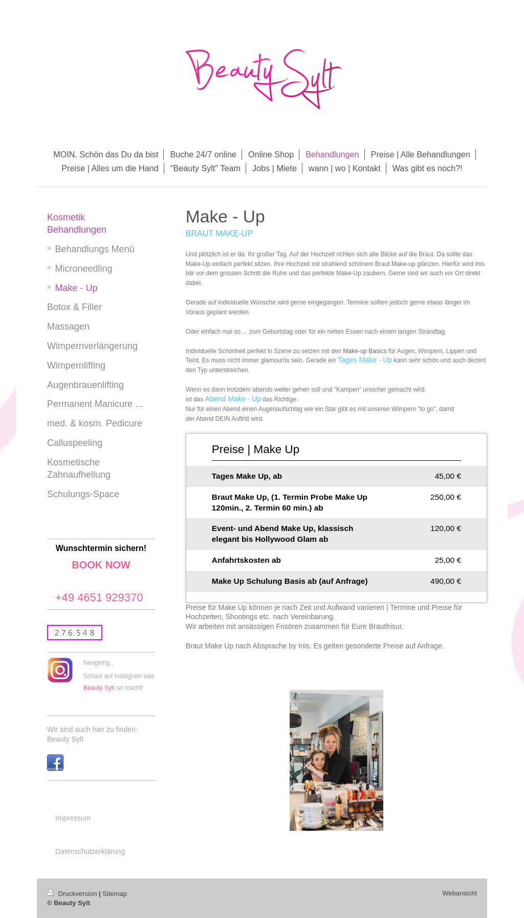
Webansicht (459, 893)
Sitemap (114, 893)
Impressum (73, 818)
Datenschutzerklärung (90, 851)
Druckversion (73, 893)
